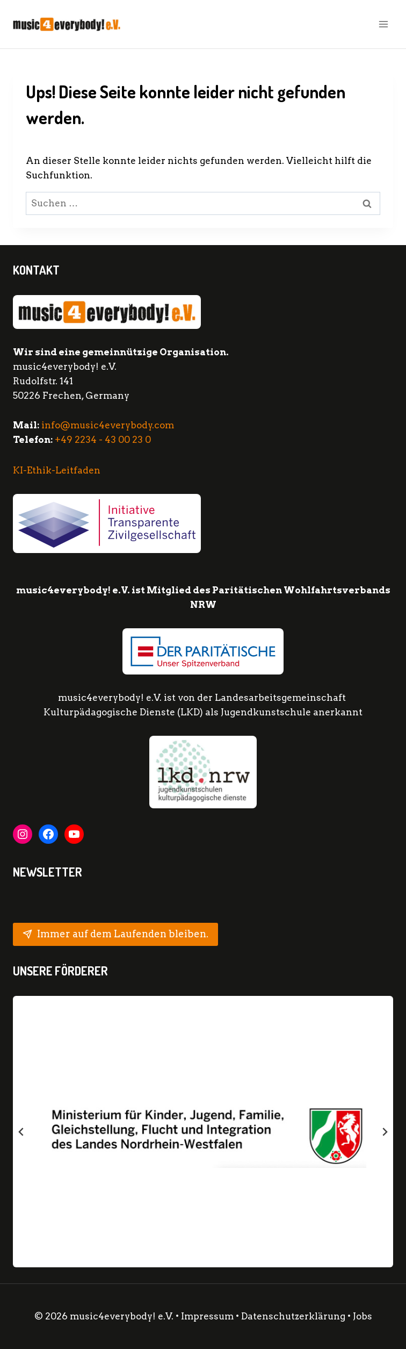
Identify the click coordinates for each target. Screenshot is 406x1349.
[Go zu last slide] (21, 1132)
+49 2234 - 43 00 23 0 (103, 439)
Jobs (362, 1316)
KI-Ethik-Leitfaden (56, 470)
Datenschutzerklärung (294, 1316)
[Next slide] (384, 1132)
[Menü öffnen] (383, 24)
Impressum (207, 1316)
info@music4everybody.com (107, 425)
